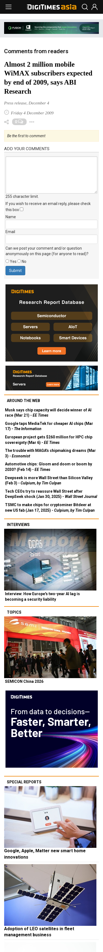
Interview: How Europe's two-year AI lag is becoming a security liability (42, 597)
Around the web (23, 400)
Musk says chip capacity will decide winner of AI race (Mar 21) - (48, 413)
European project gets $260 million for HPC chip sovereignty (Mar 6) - (48, 440)
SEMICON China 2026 (24, 681)
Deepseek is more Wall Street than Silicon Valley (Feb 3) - (49, 481)
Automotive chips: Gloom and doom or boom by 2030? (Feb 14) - (48, 467)
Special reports (24, 782)
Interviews (18, 524)
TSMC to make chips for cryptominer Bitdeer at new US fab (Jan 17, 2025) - (50, 508)
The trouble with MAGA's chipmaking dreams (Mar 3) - (50, 453)
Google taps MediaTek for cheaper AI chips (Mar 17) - (49, 426)
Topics (14, 612)
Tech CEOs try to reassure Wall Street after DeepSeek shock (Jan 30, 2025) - (51, 494)
